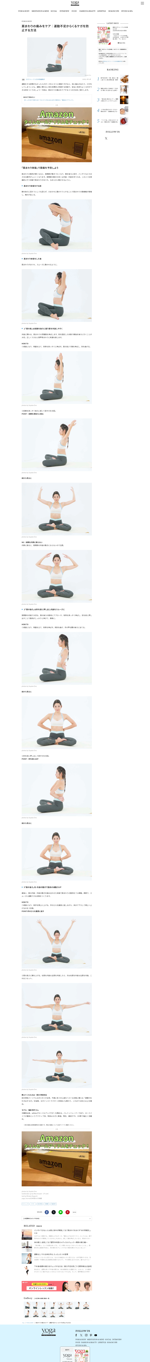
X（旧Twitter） (54, 1309)
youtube (68, 1309)
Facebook (47, 1186)
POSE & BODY (23, 11)
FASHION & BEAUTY (87, 11)
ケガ (33, 1178)
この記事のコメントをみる (31, 1193)
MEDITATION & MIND (40, 11)
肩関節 (46, 1178)
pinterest (118, 138)
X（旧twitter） (54, 1186)
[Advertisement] (57, 1146)
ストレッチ (25, 1178)
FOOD (74, 11)
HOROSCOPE (113, 11)
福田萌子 (54, 1178)
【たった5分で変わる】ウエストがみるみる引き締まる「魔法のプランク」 (47, 100)
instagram (112, 138)
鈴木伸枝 (40, 1178)
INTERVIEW (64, 11)
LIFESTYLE (101, 11)
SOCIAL (54, 11)
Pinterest (68, 1186)
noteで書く (74, 1186)
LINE (61, 1186)
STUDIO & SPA (127, 11)
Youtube (124, 138)
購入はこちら (121, 43)
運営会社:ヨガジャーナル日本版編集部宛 (112, 61)
